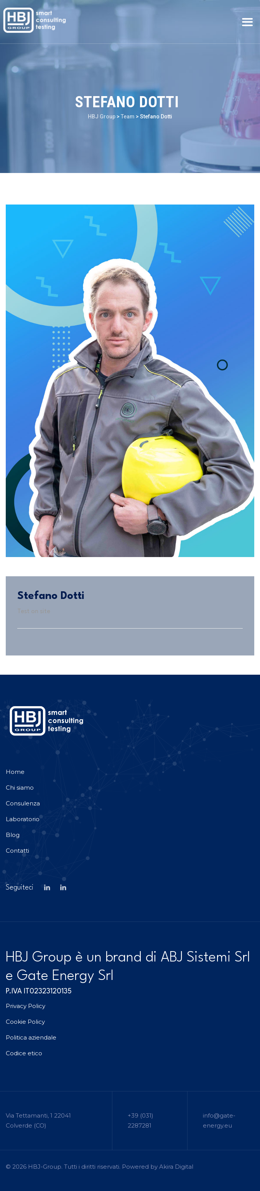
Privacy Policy (25, 1006)
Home (15, 771)
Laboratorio (22, 819)
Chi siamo (20, 787)
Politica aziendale (31, 1037)
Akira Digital (176, 1166)
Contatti (17, 850)
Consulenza (23, 803)
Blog (13, 834)
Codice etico (24, 1053)
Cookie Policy (25, 1021)
